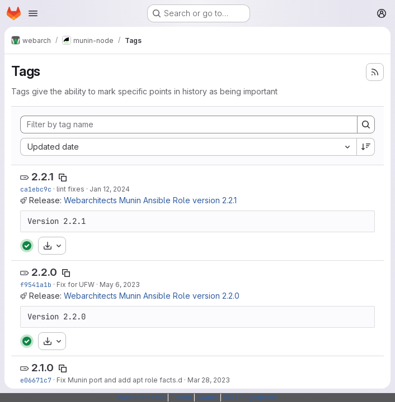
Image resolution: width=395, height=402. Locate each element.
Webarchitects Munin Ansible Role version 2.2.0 (151, 295)
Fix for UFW (76, 284)
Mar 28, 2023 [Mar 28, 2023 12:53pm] (208, 380)
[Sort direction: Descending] (366, 147)
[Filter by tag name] (189, 124)
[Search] (366, 124)
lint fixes (70, 189)
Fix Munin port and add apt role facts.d (119, 380)
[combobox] (188, 147)
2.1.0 (42, 367)
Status (207, 397)
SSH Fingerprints (250, 397)
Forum (181, 397)
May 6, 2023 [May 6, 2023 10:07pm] (120, 284)
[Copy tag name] (62, 177)
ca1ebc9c (35, 189)
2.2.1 (42, 176)
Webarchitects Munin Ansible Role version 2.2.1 (150, 200)
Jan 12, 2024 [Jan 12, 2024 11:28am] (110, 189)
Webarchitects (141, 397)
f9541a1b (35, 284)
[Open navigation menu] (33, 13)
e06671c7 (35, 380)
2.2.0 (44, 272)
